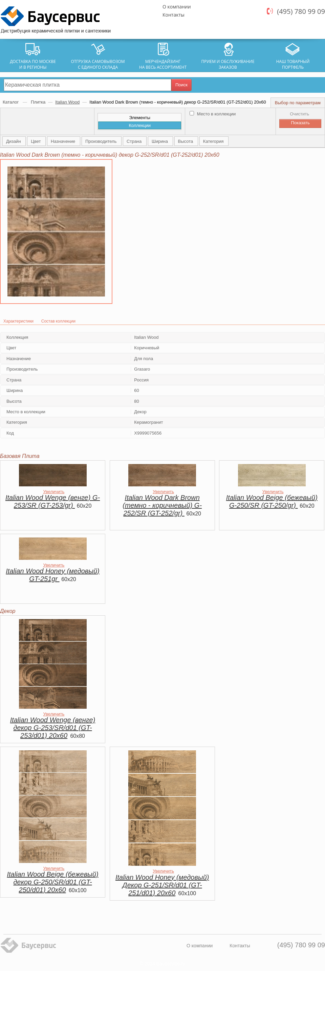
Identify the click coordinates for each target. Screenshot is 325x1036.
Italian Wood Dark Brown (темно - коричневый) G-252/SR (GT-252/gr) (162, 505)
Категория (214, 141)
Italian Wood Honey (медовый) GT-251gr (52, 574)
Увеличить (54, 491)
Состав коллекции (58, 321)
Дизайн (14, 141)
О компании (176, 6)
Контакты (173, 15)
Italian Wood (67, 102)
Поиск (181, 84)
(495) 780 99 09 (301, 11)
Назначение (64, 141)
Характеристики (18, 321)
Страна (135, 141)
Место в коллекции (213, 113)
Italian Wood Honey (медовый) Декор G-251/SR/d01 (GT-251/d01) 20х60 (162, 885)
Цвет (36, 141)
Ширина (160, 141)
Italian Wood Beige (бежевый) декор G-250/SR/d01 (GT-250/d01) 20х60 (53, 882)
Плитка (38, 102)
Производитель (101, 141)
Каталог (11, 102)
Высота (186, 141)
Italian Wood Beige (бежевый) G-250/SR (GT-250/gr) (272, 501)
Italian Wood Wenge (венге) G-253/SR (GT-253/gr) (52, 501)
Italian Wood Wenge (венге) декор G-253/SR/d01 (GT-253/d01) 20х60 (52, 727)
